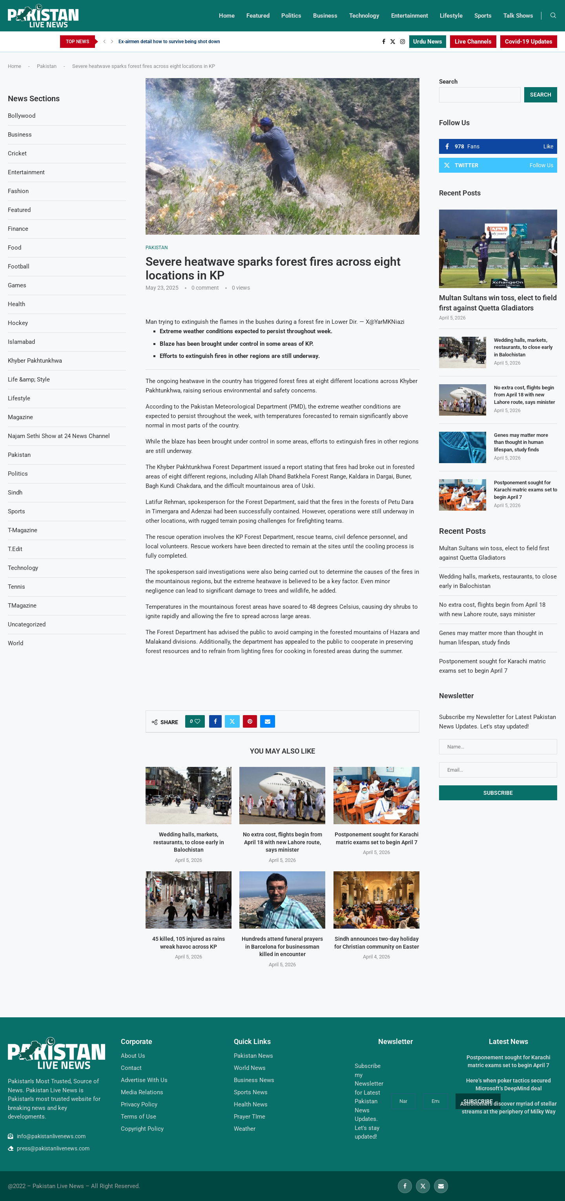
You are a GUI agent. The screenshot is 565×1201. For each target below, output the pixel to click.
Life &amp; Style (29, 379)
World (15, 643)
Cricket (17, 153)
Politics (291, 15)
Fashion (18, 191)
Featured (258, 15)
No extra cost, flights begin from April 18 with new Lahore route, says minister (282, 842)
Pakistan (46, 66)
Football (18, 266)
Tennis (16, 586)
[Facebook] (384, 41)
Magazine (20, 417)
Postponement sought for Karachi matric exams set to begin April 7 (525, 490)
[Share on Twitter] (232, 721)
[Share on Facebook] (215, 721)
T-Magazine (22, 530)
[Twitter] (393, 41)
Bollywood (21, 115)
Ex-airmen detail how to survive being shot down (169, 41)
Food (14, 247)
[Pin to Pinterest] (250, 721)
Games (17, 285)
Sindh (15, 492)
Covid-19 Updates (528, 41)
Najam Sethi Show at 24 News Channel (59, 436)
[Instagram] (402, 41)
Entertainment (409, 15)
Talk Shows (518, 15)
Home (227, 15)
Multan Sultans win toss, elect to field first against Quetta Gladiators (498, 303)
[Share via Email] (267, 721)
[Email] (441, 1186)
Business (325, 15)
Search (448, 81)
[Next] (112, 41)
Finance (18, 228)
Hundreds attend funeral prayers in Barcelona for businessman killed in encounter (282, 946)
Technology (364, 15)
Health (16, 304)
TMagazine (22, 605)
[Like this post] (197, 721)
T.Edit (15, 549)
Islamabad (21, 341)
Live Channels (473, 41)
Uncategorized (27, 624)
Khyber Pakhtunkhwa (35, 360)
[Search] (553, 16)
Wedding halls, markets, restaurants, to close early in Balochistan (188, 842)
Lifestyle (451, 15)
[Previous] (104, 41)
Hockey (18, 323)
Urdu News (427, 41)
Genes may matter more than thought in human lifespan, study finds (521, 442)
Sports (483, 15)
